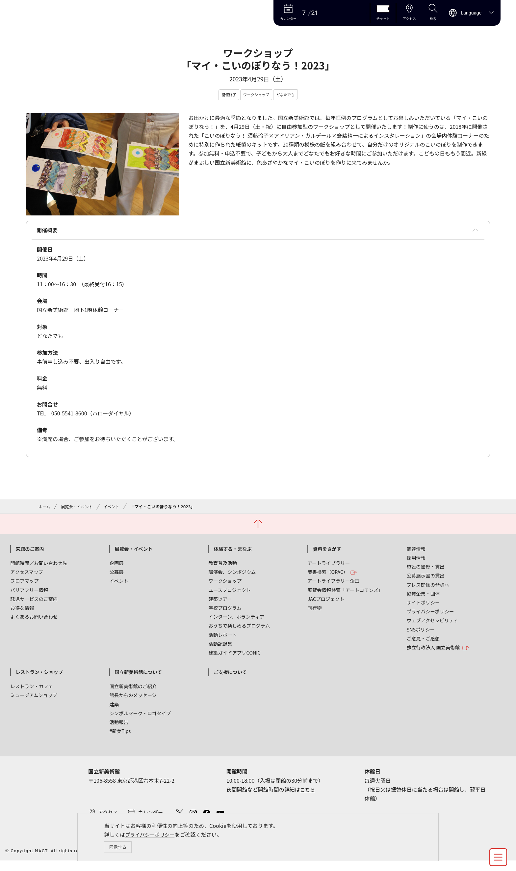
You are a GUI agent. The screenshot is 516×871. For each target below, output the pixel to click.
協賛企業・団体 (423, 595)
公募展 (116, 574)
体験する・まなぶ (232, 551)
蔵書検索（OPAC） (332, 574)
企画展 (116, 565)
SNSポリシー (421, 631)
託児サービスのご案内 (34, 601)
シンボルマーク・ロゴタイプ (140, 715)
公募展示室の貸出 (426, 578)
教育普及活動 (222, 565)
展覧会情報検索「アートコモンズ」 (345, 592)
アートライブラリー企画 (333, 583)
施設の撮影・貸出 (426, 569)
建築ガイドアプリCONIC (234, 655)
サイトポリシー (423, 605)
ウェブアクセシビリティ (432, 622)
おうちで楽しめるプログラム (239, 628)
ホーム (45, 508)
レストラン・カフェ (31, 688)
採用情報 (416, 560)
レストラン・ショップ (39, 674)
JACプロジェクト (325, 601)
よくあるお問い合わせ (34, 619)
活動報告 (118, 724)
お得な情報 (22, 610)
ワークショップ (225, 583)
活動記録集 (220, 645)
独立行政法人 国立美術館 (438, 650)
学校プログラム (224, 610)
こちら (308, 792)
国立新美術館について (138, 674)
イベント (114, 508)
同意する (118, 846)
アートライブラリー (328, 565)
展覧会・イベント (78, 508)
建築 (114, 706)
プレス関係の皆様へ (428, 586)
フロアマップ (24, 583)
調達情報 (416, 551)
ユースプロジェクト (229, 592)
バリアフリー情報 (29, 592)
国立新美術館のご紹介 (133, 688)
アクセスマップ (26, 574)
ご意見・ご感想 (423, 640)
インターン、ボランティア (236, 619)
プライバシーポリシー (151, 834)
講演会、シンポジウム (232, 574)
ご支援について (230, 674)
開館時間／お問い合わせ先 (38, 565)
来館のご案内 (29, 551)
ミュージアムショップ (33, 697)
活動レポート (222, 636)
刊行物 (314, 610)
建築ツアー (220, 601)
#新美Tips (120, 733)
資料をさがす (327, 551)
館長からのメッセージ (133, 697)
